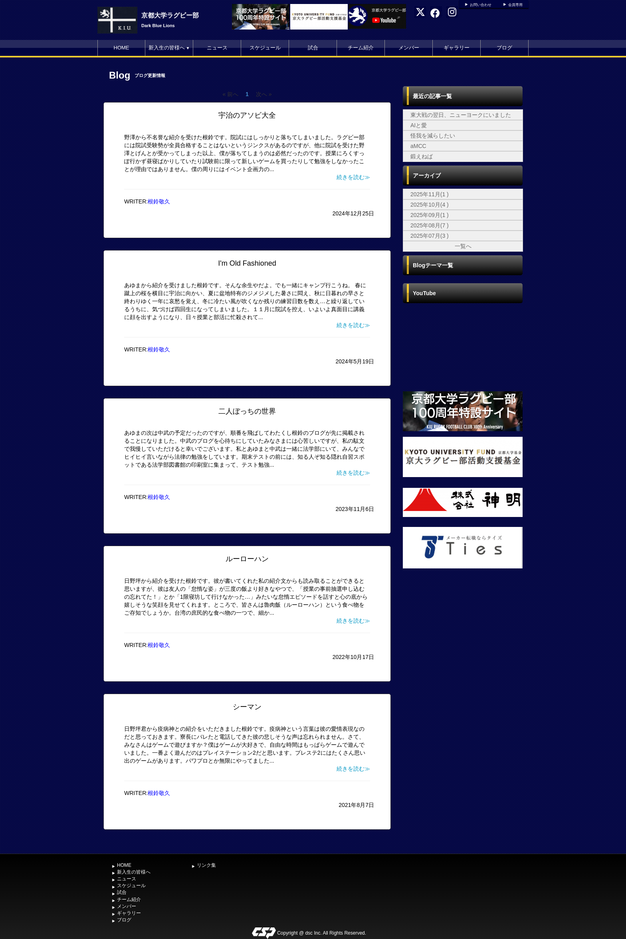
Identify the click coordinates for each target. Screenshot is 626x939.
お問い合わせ (480, 5)
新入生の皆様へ (169, 48)
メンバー (408, 48)
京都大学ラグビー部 (170, 15)
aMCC (418, 146)
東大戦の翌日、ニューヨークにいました (460, 115)
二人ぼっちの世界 (247, 411)
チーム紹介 (361, 48)
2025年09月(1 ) (429, 215)
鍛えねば (421, 156)
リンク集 (206, 865)
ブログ (504, 48)
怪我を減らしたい (432, 135)
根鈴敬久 (159, 201)
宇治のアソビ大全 (247, 115)
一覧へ (463, 246)
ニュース (217, 48)
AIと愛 (418, 125)
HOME (121, 48)
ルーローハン (247, 559)
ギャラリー (457, 48)
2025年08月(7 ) (429, 225)
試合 (313, 48)
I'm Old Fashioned (247, 263)
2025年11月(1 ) (429, 194)
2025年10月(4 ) (429, 204)
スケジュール (265, 48)
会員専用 (515, 5)
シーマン (247, 707)
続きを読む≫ (353, 177)
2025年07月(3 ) (429, 236)
